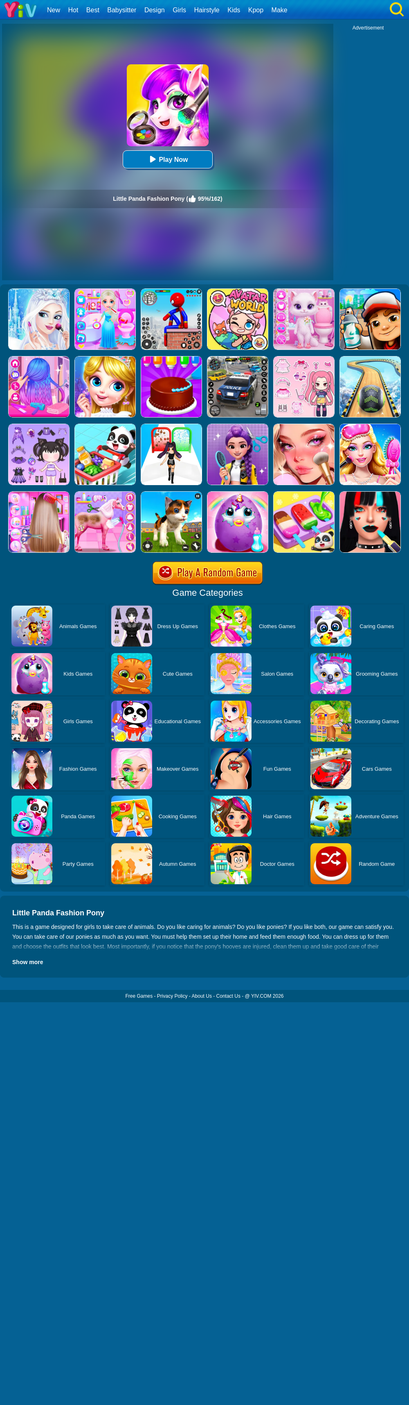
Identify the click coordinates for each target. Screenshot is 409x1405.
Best (92, 10)
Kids (233, 10)
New (53, 10)
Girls (179, 10)
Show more (27, 962)
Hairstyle (207, 10)
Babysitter (121, 10)
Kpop (255, 10)
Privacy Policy (172, 996)
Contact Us (228, 996)
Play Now (167, 159)
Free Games (139, 996)
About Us (202, 996)
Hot (73, 10)
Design (154, 10)
